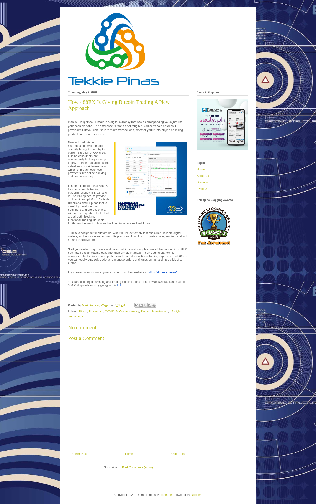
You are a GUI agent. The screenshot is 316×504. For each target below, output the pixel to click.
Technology (75, 316)
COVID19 (111, 311)
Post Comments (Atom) (137, 467)
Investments (160, 311)
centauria (166, 494)
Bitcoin (82, 311)
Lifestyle (175, 311)
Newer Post (79, 454)
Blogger (196, 494)
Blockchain (96, 311)
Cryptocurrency (129, 311)
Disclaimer (204, 182)
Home (129, 454)
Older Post (178, 454)
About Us (203, 175)
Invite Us (202, 188)
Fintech (146, 311)
